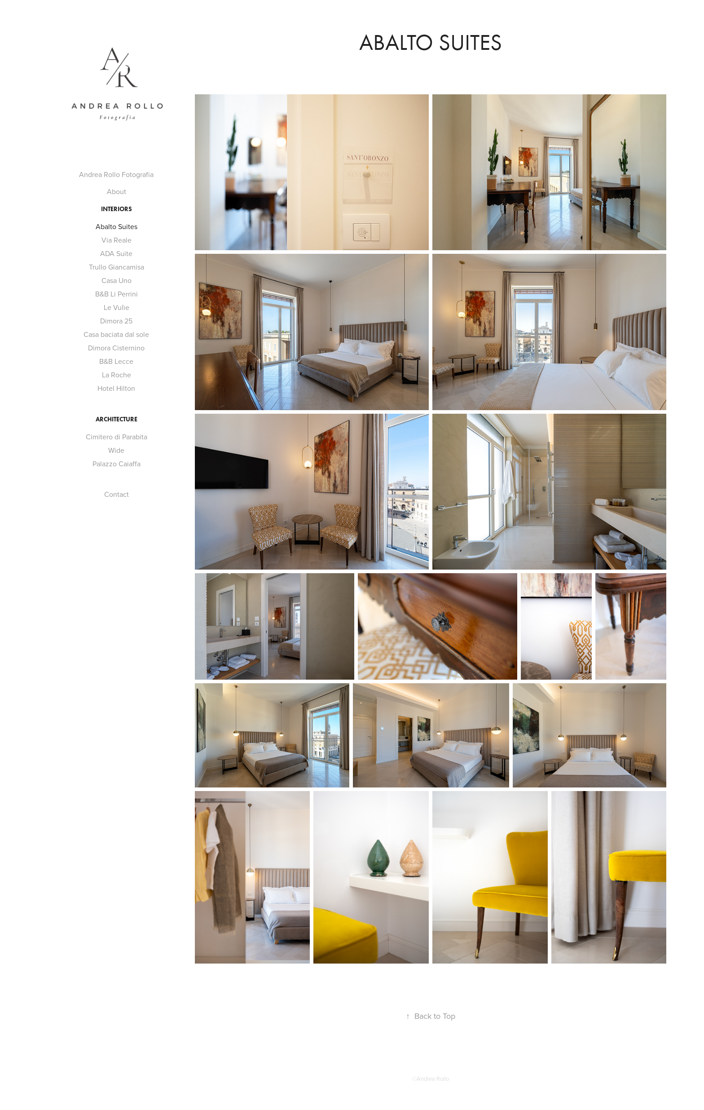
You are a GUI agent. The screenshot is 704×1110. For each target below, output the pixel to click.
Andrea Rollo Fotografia (116, 174)
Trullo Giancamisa (116, 267)
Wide (116, 450)
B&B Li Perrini (116, 294)
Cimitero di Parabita (116, 437)
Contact (116, 494)
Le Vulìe (116, 307)
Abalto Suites (116, 226)
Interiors (116, 209)
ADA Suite (116, 253)
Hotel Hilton (116, 388)
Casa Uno (116, 280)
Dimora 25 (116, 321)
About (116, 191)
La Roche (116, 375)
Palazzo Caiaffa (116, 464)
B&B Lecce (116, 361)
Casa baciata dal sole (116, 334)
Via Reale (116, 240)
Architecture (116, 419)
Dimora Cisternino (116, 348)
